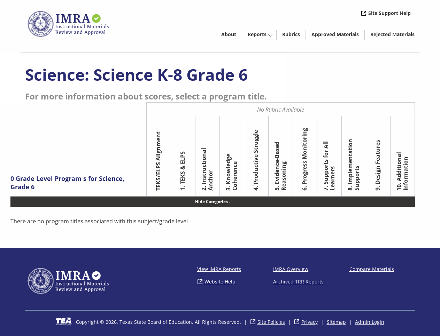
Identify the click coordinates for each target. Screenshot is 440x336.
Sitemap (336, 322)
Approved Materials (337, 35)
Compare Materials (371, 269)
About (228, 34)
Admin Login (369, 322)
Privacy (309, 322)
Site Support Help (389, 13)
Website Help (220, 281)
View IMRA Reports (219, 269)
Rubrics (291, 34)
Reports (257, 34)
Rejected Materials (395, 35)
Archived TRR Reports (298, 281)
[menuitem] (229, 34)
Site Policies (271, 322)
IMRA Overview (290, 269)
